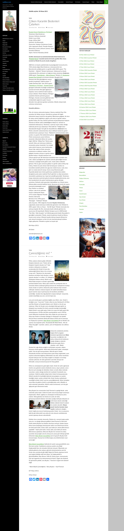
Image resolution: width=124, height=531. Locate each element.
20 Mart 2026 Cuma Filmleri (86, 64)
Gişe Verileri (82, 197)
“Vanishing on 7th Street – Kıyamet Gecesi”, (41, 85)
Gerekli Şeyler (83, 194)
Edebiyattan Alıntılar (7, 55)
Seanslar (81, 209)
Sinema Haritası (6, 79)
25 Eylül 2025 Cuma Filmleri (86, 119)
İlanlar (4, 67)
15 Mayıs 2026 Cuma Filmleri (87, 98)
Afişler (4, 40)
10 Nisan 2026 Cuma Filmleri (87, 76)
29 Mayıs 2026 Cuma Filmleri (87, 104)
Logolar (4, 75)
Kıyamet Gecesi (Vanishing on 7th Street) (40, 32)
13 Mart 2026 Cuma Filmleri (86, 61)
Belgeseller (82, 172)
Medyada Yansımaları (7, 151)
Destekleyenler (6, 51)
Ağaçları (4, 140)
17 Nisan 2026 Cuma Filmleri (87, 79)
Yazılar (30, 18)
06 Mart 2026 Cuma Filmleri (86, 54)
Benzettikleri (82, 175)
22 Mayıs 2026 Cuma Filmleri (87, 101)
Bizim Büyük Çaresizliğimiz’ (51, 320)
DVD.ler (81, 181)
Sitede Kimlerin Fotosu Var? (9, 81)
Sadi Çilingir (42, 27)
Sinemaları (5, 155)
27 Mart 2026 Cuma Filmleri (86, 67)
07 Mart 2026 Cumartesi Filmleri (88, 58)
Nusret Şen (5, 128)
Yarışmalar (5, 86)
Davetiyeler (5, 49)
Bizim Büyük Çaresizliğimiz (43, 436)
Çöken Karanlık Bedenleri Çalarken (44, 22)
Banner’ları (5, 143)
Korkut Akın (5, 126)
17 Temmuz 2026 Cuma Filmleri (87, 113)
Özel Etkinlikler (83, 206)
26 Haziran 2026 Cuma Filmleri (87, 107)
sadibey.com (7, 2)
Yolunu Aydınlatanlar (7, 163)
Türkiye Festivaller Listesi (8, 88)
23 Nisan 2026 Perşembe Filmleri (88, 85)
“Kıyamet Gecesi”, (34, 58)
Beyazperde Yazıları (7, 46)
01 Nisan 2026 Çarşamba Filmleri (88, 70)
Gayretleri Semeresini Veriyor (9, 147)
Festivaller (82, 184)
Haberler (5, 63)
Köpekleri (5, 149)
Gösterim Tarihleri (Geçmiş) (36, 2)
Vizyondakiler (61, 2)
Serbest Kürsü (6, 132)
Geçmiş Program (85, 2)
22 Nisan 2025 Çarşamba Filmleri (88, 82)
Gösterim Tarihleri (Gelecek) (50, 2)
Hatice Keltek (6, 123)
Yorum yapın (50, 27)
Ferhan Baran (6, 121)
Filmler (93, 2)
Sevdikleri (5, 153)
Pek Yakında (77, 2)
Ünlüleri (4, 157)
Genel (80, 190)
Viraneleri (5, 159)
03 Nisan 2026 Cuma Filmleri (87, 73)
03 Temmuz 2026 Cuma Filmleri (87, 110)
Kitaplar (81, 203)
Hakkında (5, 65)
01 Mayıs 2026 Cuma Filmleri (87, 92)
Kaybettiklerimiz (6, 69)
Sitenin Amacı (6, 84)
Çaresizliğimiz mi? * (40, 253)
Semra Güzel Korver (7, 130)
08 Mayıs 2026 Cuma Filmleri (87, 95)
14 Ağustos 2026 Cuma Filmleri (87, 116)
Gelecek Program (69, 2)
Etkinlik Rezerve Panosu (8, 38)
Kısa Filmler (82, 200)
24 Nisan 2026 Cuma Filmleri (87, 88)
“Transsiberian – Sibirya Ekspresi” (46, 75)
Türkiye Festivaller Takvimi (8, 90)
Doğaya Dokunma (84, 178)
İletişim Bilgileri (100, 2)
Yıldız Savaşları (6, 161)
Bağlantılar (5, 42)
